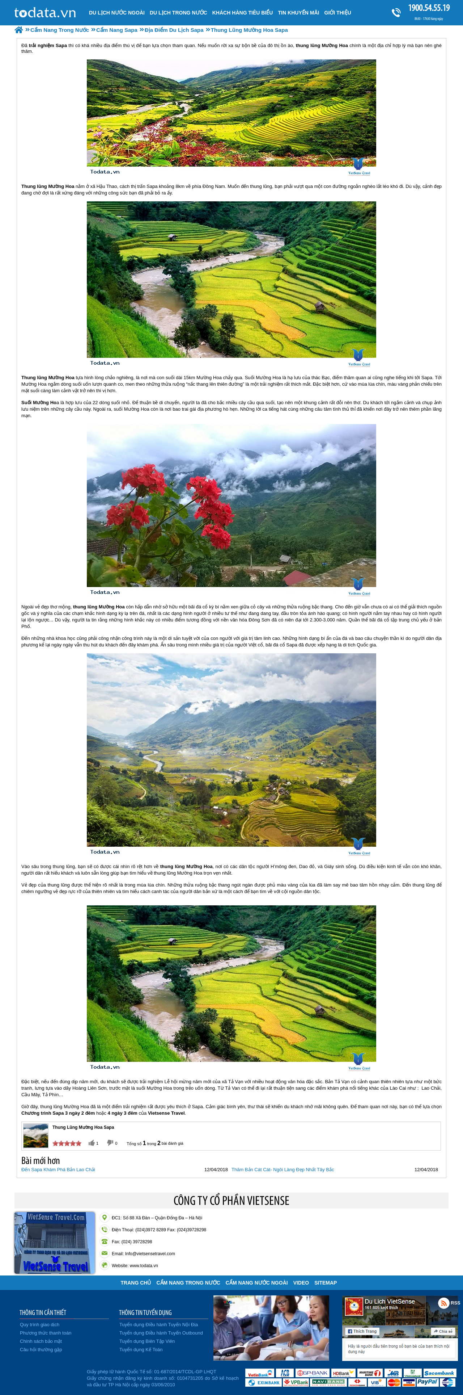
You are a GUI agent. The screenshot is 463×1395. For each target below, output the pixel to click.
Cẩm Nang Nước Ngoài (257, 1283)
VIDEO (301, 1283)
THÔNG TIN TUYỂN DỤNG (145, 1312)
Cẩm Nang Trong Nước (188, 1283)
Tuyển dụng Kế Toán (141, 1349)
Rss (444, 1303)
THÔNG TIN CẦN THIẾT (43, 1312)
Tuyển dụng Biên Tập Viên (147, 1341)
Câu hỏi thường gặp (41, 1349)
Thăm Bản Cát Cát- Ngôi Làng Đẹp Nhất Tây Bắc (283, 1169)
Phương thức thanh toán (45, 1333)
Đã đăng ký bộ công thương (49, 1376)
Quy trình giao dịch (39, 1324)
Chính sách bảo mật (41, 1341)
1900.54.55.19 (429, 7)
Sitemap (325, 1283)
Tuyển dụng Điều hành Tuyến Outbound (161, 1333)
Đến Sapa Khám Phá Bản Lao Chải (58, 1169)
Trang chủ (136, 1283)
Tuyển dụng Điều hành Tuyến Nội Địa (158, 1324)
